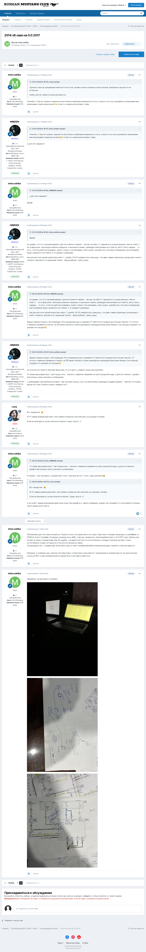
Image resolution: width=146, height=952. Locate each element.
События (17, 20)
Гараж (79, 20)
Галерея (29, 20)
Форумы (6, 20)
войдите (87, 896)
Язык (60, 943)
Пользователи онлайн (63, 20)
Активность (20, 13)
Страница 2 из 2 (32, 65)
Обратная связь (73, 943)
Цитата (36, 112)
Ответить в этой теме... (27, 909)
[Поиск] (112, 13)
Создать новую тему (105, 54)
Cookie (85, 943)
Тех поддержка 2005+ (37, 45)
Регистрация (136, 5)
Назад (11, 65)
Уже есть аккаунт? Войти (114, 5)
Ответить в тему (131, 54)
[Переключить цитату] (31, 82)
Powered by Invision (73, 948)
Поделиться (113, 44)
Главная (7, 14)
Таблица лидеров (37, 13)
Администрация (43, 20)
